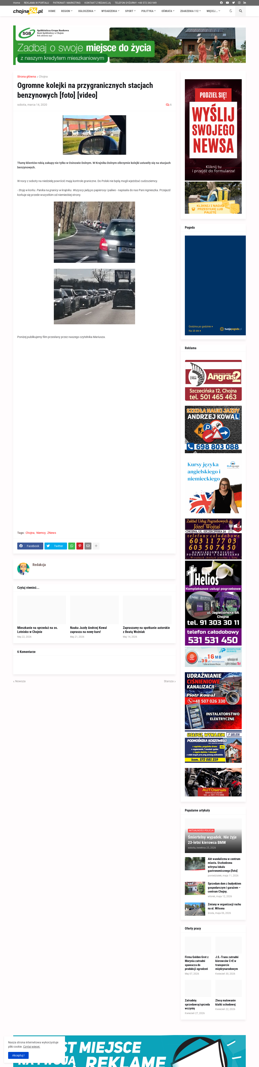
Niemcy (41, 532)
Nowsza (20, 681)
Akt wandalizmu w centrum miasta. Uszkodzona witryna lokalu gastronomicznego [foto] (224, 865)
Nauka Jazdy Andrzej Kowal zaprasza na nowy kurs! (88, 630)
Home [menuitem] (51, 11)
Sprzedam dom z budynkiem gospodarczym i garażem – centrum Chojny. (224, 887)
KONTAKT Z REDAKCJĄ (98, 2)
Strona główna (26, 76)
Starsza (169, 681)
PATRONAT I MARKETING (66, 2)
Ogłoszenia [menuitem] (85, 11)
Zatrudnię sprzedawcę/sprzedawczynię (197, 1004)
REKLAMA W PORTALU (36, 2)
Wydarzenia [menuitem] (109, 11)
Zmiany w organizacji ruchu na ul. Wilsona (224, 906)
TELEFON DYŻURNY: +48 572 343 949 (136, 2)
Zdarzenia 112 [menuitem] (189, 11)
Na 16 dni (194, 330)
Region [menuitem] (65, 11)
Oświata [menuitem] (166, 11)
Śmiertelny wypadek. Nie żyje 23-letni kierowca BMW (212, 840)
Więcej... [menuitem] (212, 11)
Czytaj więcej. (31, 1046)
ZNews (51, 532)
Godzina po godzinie (200, 326)
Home (16, 2)
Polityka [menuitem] (147, 11)
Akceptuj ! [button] (18, 1055)
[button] (230, 11)
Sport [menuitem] (129, 11)
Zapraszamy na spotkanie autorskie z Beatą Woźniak (146, 630)
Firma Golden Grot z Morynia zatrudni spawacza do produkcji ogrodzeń (197, 963)
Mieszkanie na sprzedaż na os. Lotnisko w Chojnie (37, 630)
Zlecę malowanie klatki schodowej (225, 1002)
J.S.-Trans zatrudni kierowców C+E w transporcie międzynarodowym (226, 963)
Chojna (43, 76)
